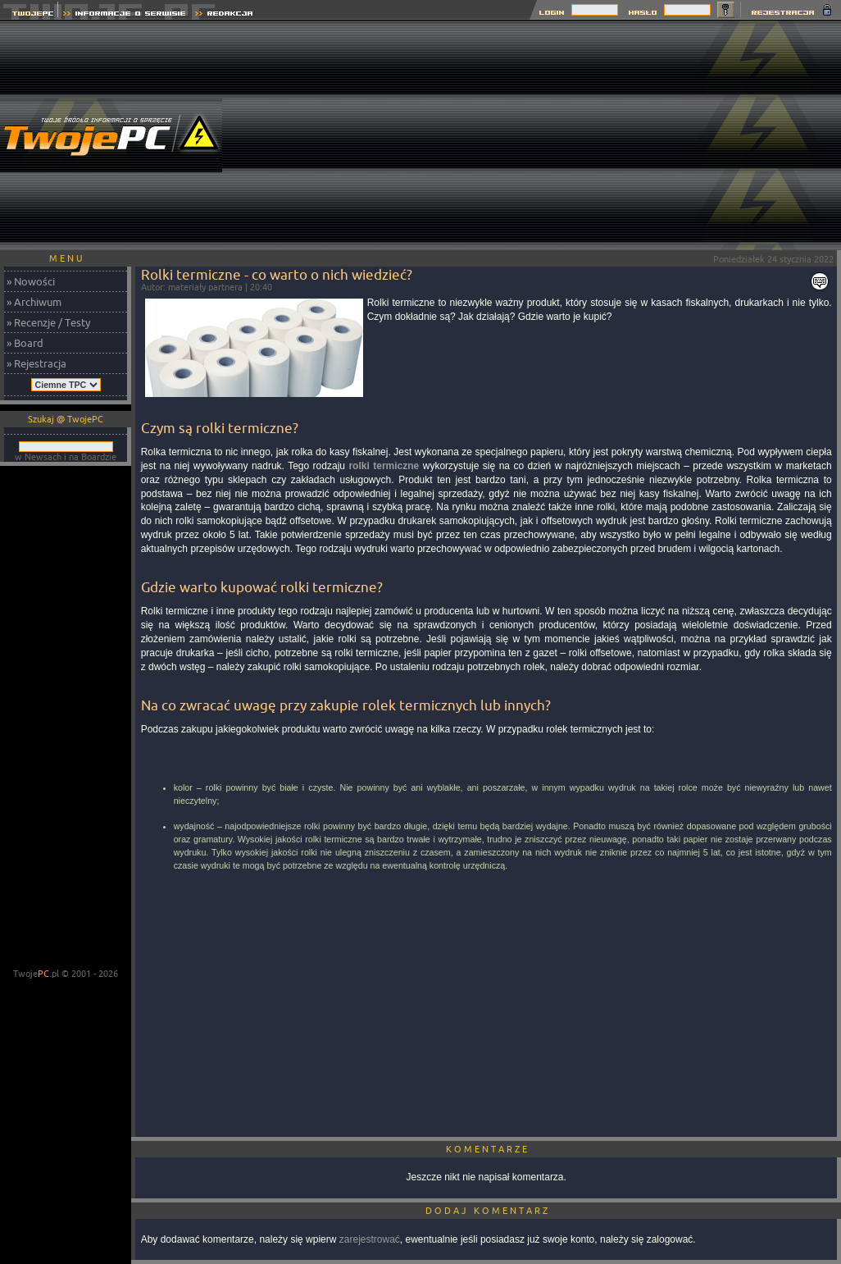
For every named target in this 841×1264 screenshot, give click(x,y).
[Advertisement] (543, 135)
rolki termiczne (383, 466)
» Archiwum (34, 302)
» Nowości (31, 281)
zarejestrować (369, 1239)
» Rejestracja (36, 363)
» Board (25, 343)
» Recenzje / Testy (48, 322)
